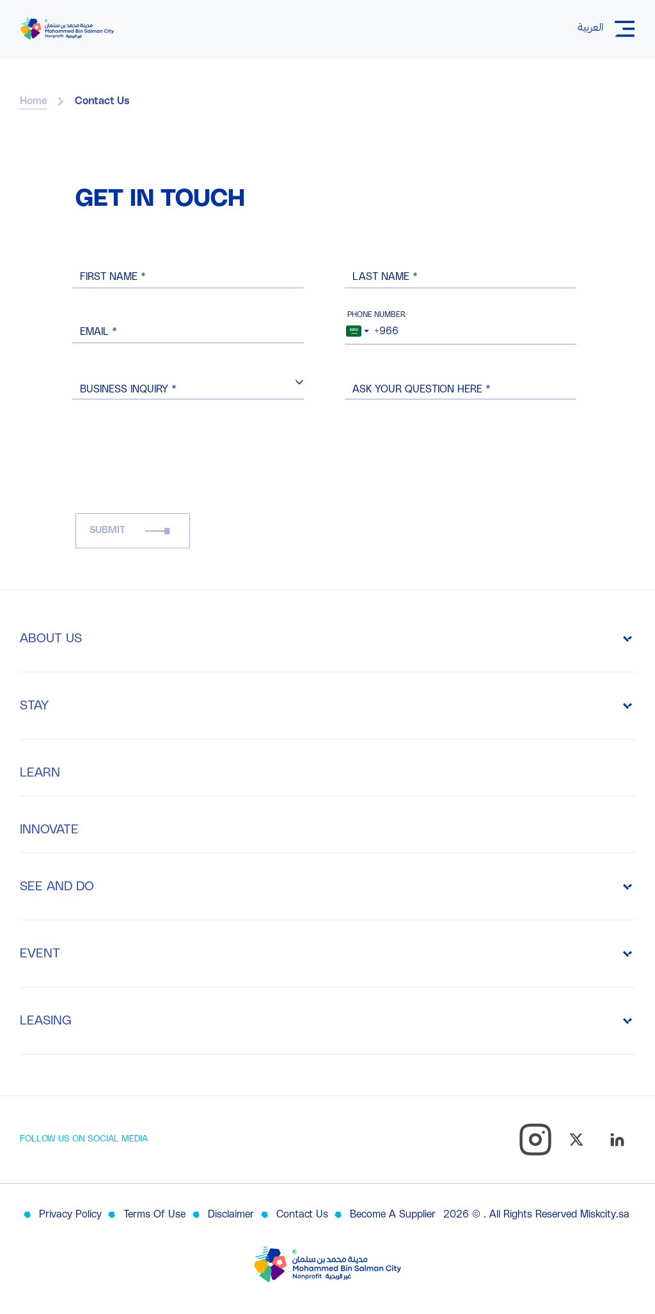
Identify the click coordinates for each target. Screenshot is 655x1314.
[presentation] (172, 468)
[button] (299, 382)
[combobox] (357, 328)
